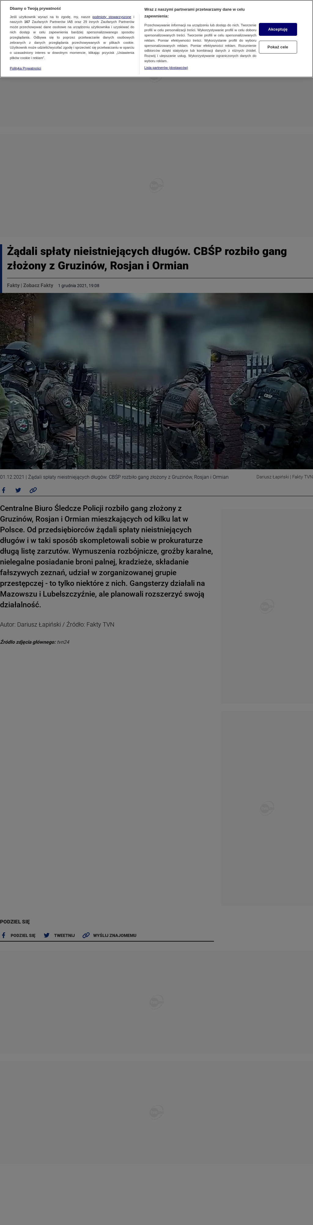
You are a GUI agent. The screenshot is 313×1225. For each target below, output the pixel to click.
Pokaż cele (277, 47)
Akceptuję (277, 29)
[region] (156, 38)
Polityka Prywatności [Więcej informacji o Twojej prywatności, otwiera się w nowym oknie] (25, 68)
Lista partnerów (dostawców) (166, 67)
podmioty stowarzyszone (112, 17)
